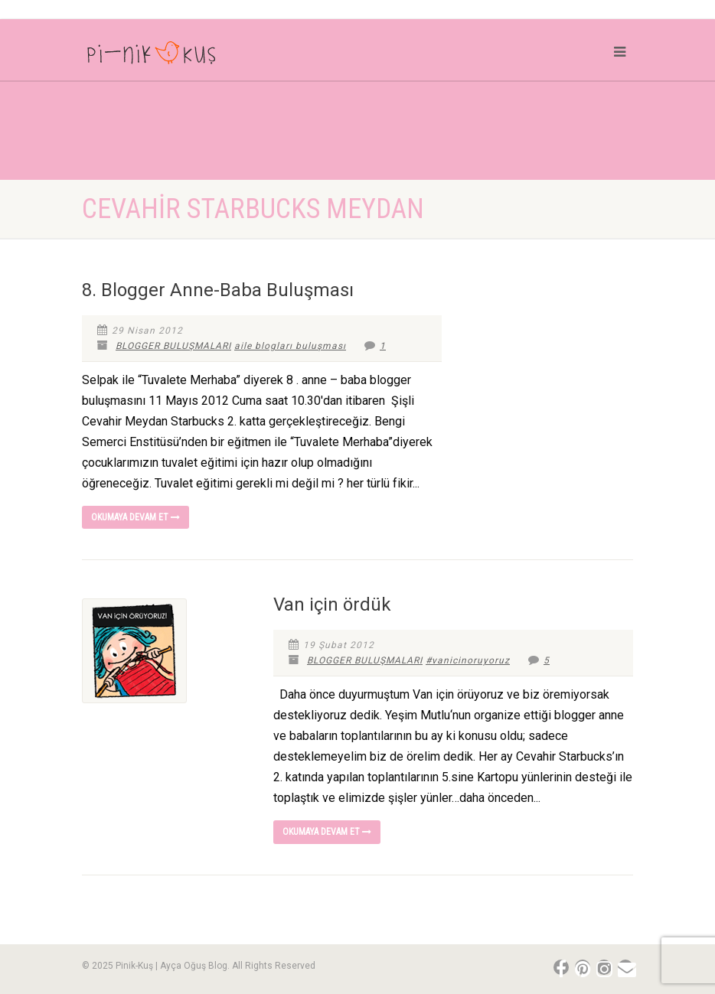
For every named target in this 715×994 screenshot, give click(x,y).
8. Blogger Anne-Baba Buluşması (218, 290)
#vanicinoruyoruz (468, 660)
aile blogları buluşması (290, 346)
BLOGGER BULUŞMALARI (173, 346)
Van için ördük (332, 604)
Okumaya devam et (135, 517)
